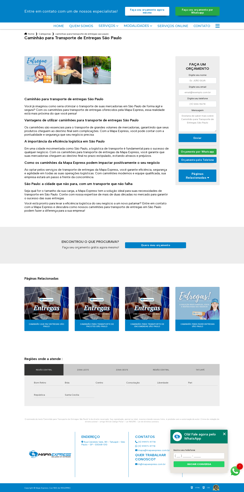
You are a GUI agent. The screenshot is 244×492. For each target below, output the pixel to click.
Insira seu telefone (184, 450)
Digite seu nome (197, 75)
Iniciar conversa (199, 464)
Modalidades (136, 26)
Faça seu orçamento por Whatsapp (197, 11)
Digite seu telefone (197, 98)
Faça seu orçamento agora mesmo (147, 11)
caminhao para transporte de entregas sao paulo (82, 34)
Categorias (45, 34)
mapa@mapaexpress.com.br (152, 450)
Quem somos (81, 26)
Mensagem (198, 110)
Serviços (107, 26)
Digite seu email (197, 87)
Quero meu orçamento (155, 245)
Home (58, 26)
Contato (201, 26)
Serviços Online (172, 26)
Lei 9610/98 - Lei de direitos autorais (142, 421)
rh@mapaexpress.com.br (150, 464)
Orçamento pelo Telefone (197, 159)
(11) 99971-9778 (145, 442)
